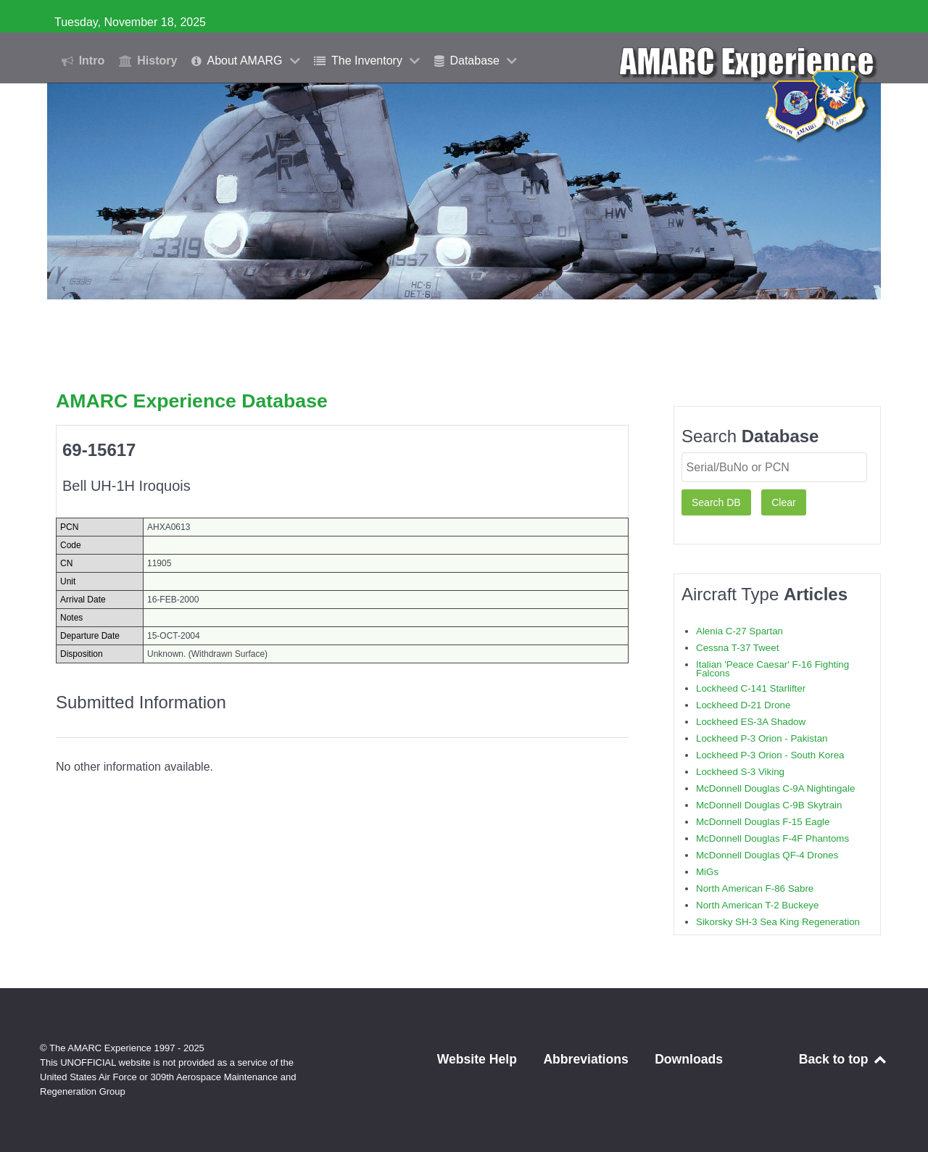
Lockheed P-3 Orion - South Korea (770, 755)
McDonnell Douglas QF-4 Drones (767, 855)
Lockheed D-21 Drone (743, 705)
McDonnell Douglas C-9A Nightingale (775, 788)
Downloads (689, 1059)
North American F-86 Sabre (754, 888)
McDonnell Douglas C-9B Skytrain (769, 805)
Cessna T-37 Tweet (737, 647)
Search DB (716, 502)
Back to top (843, 1059)
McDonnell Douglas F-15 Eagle (762, 821)
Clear (783, 502)
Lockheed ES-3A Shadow (750, 721)
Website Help (477, 1059)
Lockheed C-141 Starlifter (750, 688)
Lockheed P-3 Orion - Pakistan (762, 738)
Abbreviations (585, 1059)
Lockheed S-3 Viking (740, 771)
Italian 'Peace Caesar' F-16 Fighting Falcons (772, 669)
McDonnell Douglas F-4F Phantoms (772, 838)
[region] (464, 191)
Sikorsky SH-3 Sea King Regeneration (778, 921)
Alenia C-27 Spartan (739, 631)
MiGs (707, 871)
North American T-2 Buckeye (757, 905)
